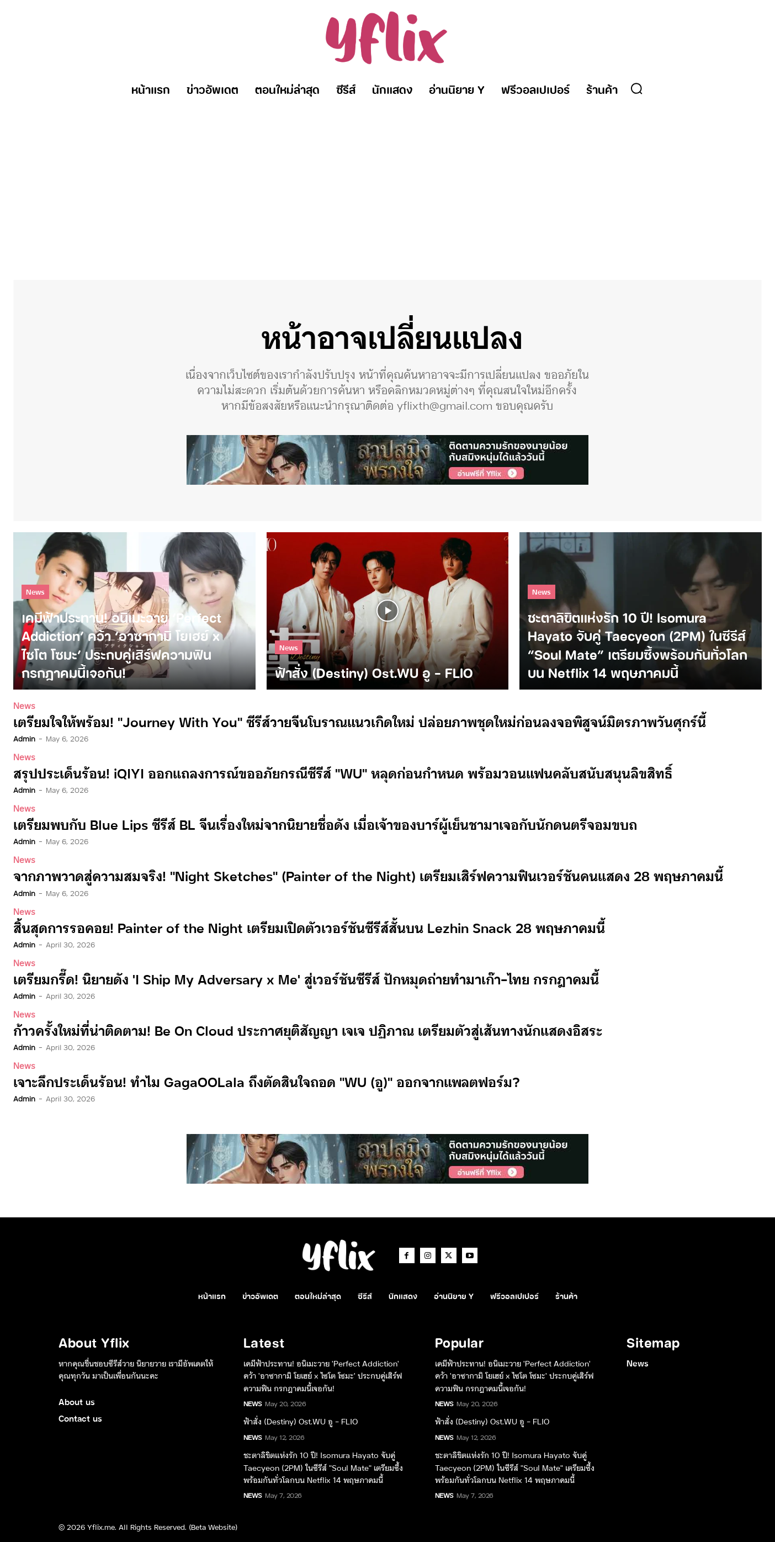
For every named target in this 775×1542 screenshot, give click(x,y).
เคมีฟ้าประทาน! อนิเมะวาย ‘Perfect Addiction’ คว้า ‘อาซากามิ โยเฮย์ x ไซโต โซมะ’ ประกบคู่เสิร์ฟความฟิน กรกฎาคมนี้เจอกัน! (322, 1374)
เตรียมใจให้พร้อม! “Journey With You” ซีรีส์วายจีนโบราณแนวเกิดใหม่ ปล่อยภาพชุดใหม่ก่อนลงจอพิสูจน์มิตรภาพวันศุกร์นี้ (359, 721)
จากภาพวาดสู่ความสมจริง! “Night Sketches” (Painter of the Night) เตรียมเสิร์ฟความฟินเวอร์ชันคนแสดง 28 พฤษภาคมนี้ (368, 875)
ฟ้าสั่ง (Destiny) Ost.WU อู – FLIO (300, 1421)
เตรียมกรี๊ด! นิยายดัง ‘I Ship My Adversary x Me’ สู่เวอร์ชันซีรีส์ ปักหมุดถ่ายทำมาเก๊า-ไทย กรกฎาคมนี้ (306, 978)
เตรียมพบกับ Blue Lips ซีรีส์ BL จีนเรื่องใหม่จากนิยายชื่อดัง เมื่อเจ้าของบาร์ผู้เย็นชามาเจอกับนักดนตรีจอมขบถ (325, 824)
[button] (636, 88)
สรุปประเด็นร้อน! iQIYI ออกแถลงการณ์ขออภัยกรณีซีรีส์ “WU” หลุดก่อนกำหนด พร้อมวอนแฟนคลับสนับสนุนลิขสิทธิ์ (342, 772)
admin (24, 738)
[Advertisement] (387, 186)
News (35, 591)
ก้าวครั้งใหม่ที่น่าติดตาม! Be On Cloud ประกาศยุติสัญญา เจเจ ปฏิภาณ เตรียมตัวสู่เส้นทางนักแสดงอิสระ (307, 1029)
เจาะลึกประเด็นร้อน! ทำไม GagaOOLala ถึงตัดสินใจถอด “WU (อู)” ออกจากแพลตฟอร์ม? (266, 1081)
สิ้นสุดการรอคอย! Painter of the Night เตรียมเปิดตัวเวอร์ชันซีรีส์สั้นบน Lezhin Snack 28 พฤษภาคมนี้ (309, 926)
